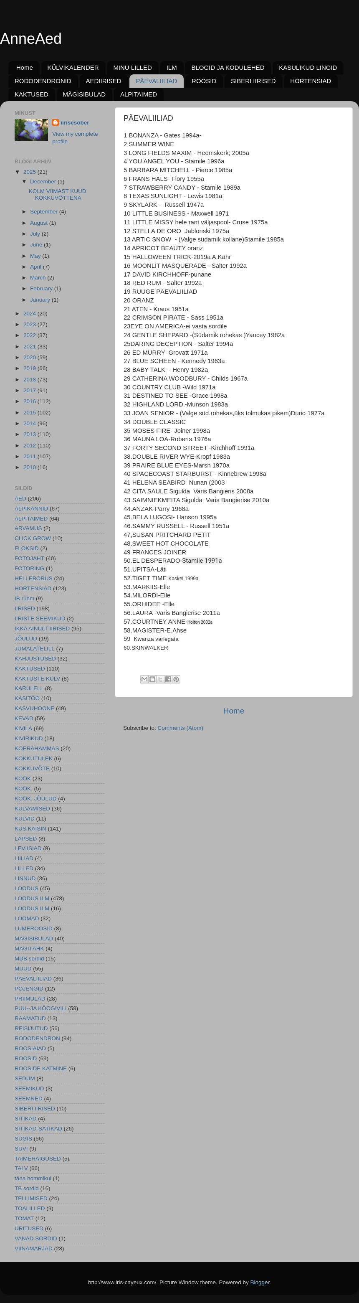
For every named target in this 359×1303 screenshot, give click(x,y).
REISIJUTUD (31, 1028)
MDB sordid (29, 958)
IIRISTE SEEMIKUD (40, 618)
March (38, 277)
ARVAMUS (28, 528)
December (44, 181)
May (36, 256)
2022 (30, 335)
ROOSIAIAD (30, 1048)
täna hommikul (33, 1178)
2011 (30, 456)
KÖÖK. (24, 788)
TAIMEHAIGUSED (38, 1159)
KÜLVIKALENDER (73, 67)
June (37, 244)
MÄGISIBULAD (84, 94)
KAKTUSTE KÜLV (37, 679)
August (39, 223)
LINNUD (25, 878)
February (42, 288)
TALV (21, 1168)
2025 (30, 172)
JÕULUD (26, 638)
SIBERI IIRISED (253, 80)
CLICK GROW (33, 538)
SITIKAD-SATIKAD (38, 1128)
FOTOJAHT (29, 558)
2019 (30, 368)
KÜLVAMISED (32, 808)
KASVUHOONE (34, 708)
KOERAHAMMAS (37, 748)
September (44, 211)
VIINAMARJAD (34, 1248)
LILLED (24, 868)
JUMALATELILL (35, 648)
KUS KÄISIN (30, 828)
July (36, 234)
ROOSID (204, 80)
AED (20, 498)
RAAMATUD (30, 1018)
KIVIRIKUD (29, 738)
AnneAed (31, 38)
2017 (30, 390)
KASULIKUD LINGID (308, 67)
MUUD (23, 968)
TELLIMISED (31, 1198)
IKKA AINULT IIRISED (42, 628)
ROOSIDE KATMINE (41, 1068)
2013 (30, 434)
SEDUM (25, 1078)
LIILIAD (24, 858)
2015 (30, 412)
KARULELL (29, 688)
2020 (30, 357)
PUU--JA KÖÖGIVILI (41, 1008)
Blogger (260, 1282)
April (36, 267)
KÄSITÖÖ (27, 698)
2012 (30, 445)
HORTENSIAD (310, 80)
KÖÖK (23, 778)
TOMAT (24, 1218)
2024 (30, 313)
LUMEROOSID (34, 928)
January (41, 300)
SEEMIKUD (29, 1088)
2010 (30, 467)
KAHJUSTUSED (35, 658)
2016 (30, 401)
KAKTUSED (31, 94)
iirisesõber (75, 122)
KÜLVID (25, 818)
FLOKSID (27, 548)
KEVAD (24, 718)
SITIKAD (26, 1118)
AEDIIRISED (103, 80)
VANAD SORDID (36, 1238)
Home (24, 67)
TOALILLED (30, 1208)
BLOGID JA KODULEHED (227, 67)
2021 (30, 346)
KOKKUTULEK (34, 758)
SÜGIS (23, 1138)
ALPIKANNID (31, 508)
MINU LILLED (132, 67)
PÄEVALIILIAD (156, 80)
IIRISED (25, 608)
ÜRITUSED (29, 1228)
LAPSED (26, 839)
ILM (172, 67)
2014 (30, 423)
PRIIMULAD (30, 999)
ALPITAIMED (138, 94)
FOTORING (29, 568)
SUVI (21, 1149)
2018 (30, 379)
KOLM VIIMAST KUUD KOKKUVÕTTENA (57, 194)
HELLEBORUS (34, 578)
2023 (30, 324)
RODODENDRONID (43, 80)
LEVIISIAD (28, 848)
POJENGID (29, 989)
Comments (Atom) (181, 728)
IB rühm (24, 598)
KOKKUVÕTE (32, 768)
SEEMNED (29, 1098)
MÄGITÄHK (29, 948)
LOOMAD (27, 918)
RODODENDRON (37, 1038)
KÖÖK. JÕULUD (36, 798)
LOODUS (26, 888)
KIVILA (23, 728)
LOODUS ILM (32, 898)
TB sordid (27, 1188)
